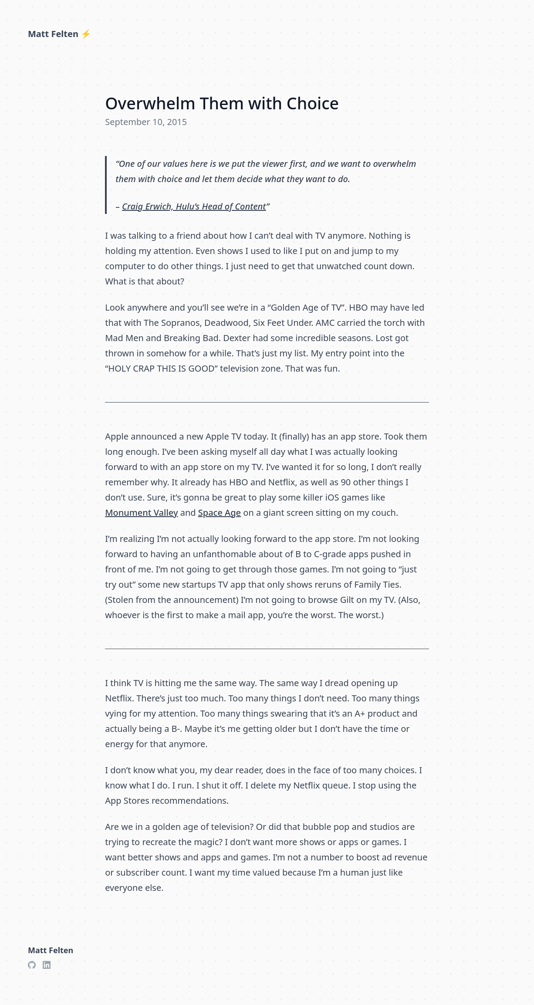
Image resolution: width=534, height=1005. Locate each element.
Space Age (219, 512)
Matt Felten (50, 950)
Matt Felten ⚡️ (59, 34)
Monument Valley (141, 512)
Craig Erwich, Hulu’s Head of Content (194, 206)
